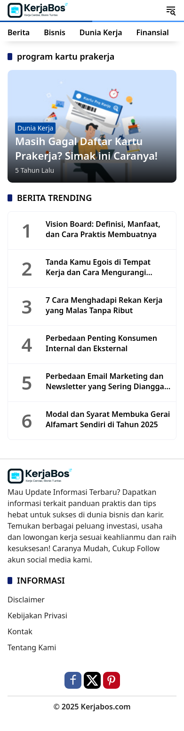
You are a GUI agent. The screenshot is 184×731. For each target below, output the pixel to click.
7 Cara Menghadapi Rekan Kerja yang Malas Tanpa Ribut (104, 305)
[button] (170, 10)
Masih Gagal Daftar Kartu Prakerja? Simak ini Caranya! (86, 148)
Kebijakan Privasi (37, 615)
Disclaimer (26, 599)
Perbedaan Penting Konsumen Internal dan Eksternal (101, 343)
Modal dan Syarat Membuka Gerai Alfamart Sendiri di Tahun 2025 (108, 419)
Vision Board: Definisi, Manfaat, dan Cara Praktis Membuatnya (103, 229)
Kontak (20, 631)
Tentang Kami (32, 647)
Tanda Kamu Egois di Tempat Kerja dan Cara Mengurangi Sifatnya (98, 267)
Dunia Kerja (35, 127)
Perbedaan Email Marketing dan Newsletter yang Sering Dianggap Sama (107, 381)
